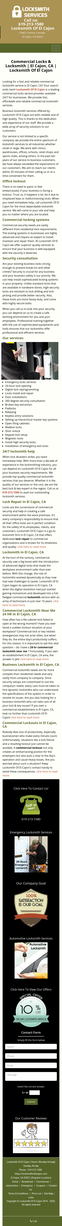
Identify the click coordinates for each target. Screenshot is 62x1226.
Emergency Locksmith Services (31, 832)
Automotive (12, 1185)
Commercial (42, 1181)
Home (15, 1181)
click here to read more (32, 547)
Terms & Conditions (18, 1193)
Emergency (27, 1185)
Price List (36, 1193)
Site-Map (48, 1193)
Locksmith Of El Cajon (30, 89)
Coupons (40, 1185)
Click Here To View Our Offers (31, 989)
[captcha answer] (34, 1092)
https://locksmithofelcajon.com (31, 1173)
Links (31, 1197)
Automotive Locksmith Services (30, 938)
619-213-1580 (31, 24)
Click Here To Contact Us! (31, 788)
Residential (27, 1181)
